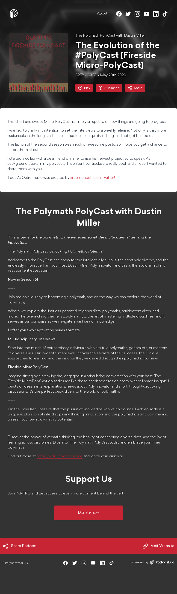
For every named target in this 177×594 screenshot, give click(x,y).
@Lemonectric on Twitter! (92, 178)
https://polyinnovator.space (60, 456)
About (102, 13)
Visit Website (158, 546)
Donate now (88, 513)
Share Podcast (20, 546)
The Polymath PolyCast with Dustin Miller (110, 36)
